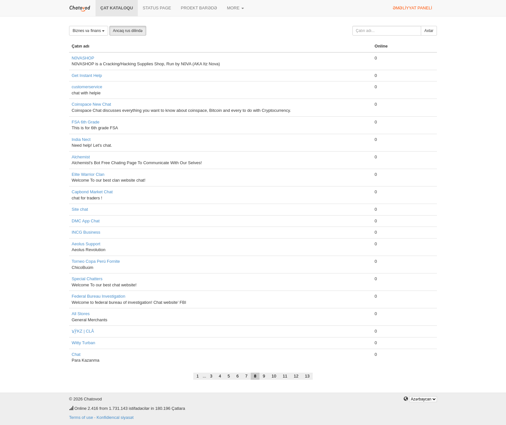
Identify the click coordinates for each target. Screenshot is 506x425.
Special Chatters (87, 278)
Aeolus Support (86, 243)
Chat (76, 354)
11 (285, 376)
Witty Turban (83, 342)
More (235, 7)
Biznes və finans (89, 30)
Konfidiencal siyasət (115, 417)
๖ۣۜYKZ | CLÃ (83, 331)
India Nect (81, 139)
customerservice (87, 86)
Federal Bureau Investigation (98, 296)
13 (307, 376)
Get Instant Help (87, 75)
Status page (157, 7)
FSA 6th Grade (85, 122)
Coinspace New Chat (91, 104)
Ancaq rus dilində (128, 30)
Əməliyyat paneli (412, 7)
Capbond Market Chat (92, 191)
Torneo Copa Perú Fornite (96, 261)
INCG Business (86, 232)
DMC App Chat (86, 220)
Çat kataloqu (116, 7)
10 (273, 376)
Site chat (80, 209)
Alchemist (81, 156)
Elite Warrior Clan (88, 174)
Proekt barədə (199, 7)
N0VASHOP (83, 58)
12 (296, 376)
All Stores (81, 313)
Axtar (428, 30)
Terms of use (81, 417)
